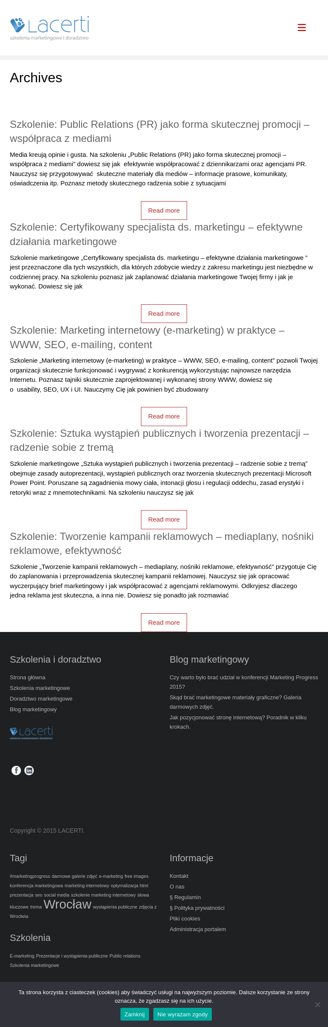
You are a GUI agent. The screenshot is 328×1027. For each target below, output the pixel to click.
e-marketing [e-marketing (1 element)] (111, 876)
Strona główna (27, 677)
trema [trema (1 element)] (36, 906)
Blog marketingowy (33, 709)
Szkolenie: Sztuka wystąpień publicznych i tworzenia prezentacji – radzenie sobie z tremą (159, 440)
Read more (164, 210)
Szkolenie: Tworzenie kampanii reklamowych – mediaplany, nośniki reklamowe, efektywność (161, 544)
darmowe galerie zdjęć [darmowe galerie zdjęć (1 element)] (74, 876)
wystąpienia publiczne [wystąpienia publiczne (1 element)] (115, 906)
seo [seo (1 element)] (38, 894)
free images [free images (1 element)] (137, 876)
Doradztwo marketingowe (41, 698)
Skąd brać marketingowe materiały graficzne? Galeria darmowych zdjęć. (236, 702)
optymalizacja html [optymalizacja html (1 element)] (129, 885)
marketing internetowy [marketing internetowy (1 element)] (86, 885)
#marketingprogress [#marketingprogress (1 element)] (30, 876)
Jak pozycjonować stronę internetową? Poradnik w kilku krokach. (238, 722)
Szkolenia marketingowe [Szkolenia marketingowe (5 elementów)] (34, 965)
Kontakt (179, 876)
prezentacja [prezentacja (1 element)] (21, 894)
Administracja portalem (198, 929)
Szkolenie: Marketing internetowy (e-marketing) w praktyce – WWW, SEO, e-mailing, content (147, 337)
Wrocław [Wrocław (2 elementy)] (67, 904)
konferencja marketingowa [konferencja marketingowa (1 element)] (36, 885)
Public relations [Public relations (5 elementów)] (125, 955)
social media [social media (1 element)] (56, 894)
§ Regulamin (185, 897)
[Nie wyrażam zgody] (317, 1004)
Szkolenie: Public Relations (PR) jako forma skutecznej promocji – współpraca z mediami (160, 131)
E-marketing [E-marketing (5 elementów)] (22, 955)
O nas (177, 886)
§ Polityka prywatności (197, 908)
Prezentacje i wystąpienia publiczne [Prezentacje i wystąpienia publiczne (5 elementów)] (72, 955)
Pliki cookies (185, 918)
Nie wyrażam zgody (183, 1014)
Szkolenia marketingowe (40, 688)
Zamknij (135, 1014)
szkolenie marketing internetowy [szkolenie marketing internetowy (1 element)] (103, 894)
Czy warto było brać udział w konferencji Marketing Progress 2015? (244, 682)
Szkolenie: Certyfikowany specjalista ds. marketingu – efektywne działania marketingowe (156, 234)
